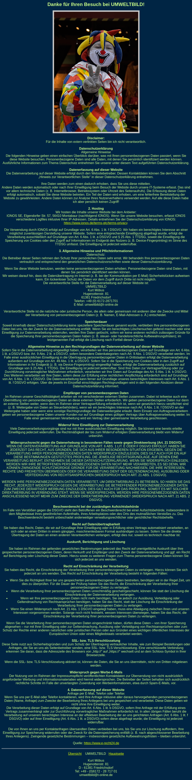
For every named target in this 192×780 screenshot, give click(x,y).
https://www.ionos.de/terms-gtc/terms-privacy (95, 223)
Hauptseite (116, 753)
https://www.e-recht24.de (101, 743)
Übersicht (75, 753)
